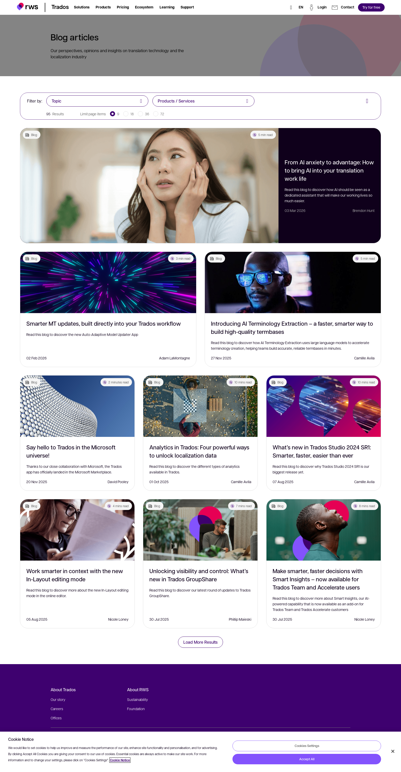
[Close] (392, 751)
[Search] (291, 7)
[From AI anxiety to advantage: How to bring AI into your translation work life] (149, 185)
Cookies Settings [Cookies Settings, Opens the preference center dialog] (307, 745)
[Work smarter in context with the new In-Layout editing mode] (77, 530)
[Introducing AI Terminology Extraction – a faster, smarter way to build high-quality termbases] (293, 282)
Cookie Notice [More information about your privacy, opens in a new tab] (120, 760)
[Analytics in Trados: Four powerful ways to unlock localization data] (200, 406)
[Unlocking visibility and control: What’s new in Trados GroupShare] (200, 530)
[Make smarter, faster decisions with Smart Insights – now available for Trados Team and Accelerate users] (323, 530)
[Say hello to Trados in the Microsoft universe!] (77, 406)
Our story (58, 699)
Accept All (307, 759)
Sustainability (137, 699)
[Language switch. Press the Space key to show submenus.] (301, 7)
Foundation (136, 708)
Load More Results (200, 642)
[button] (27, 6)
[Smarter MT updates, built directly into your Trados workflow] (108, 282)
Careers (57, 708)
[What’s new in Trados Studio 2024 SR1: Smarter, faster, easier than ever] (323, 406)
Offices (56, 718)
